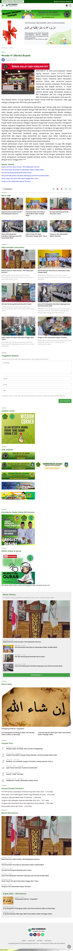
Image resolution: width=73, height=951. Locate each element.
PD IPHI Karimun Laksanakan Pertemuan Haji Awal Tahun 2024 (23, 792)
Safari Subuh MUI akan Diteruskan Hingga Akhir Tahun (20, 178)
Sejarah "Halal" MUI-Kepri (15, 774)
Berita (4, 52)
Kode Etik (31, 941)
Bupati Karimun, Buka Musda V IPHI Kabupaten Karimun (21, 167)
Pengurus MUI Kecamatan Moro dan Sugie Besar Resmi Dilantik (23, 803)
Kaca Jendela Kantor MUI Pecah (12, 806)
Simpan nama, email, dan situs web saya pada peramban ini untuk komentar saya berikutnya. (34, 396)
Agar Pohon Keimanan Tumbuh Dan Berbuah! (21, 768)
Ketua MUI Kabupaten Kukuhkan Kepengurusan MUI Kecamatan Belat (25, 176)
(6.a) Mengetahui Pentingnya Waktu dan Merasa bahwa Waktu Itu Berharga (18, 733)
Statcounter (4, 950)
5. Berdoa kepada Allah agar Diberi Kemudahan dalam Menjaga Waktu (54, 733)
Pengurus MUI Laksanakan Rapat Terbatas (16, 181)
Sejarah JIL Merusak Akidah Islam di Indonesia (17, 797)
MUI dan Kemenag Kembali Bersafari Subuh (16, 173)
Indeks (24, 941)
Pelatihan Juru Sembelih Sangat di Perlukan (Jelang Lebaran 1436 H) (29, 761)
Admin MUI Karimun (11, 59)
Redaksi (40, 941)
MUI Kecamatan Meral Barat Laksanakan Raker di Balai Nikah (23, 170)
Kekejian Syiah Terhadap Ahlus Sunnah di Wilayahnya (24, 749)
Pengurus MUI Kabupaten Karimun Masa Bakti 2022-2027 (21, 800)
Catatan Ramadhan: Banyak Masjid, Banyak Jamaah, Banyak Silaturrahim (31, 755)
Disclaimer (48, 941)
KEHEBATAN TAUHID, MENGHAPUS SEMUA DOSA (22, 780)
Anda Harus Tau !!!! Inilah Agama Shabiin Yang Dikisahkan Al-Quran (24, 794)
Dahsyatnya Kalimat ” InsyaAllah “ (13, 729)
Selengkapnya (36, 675)
